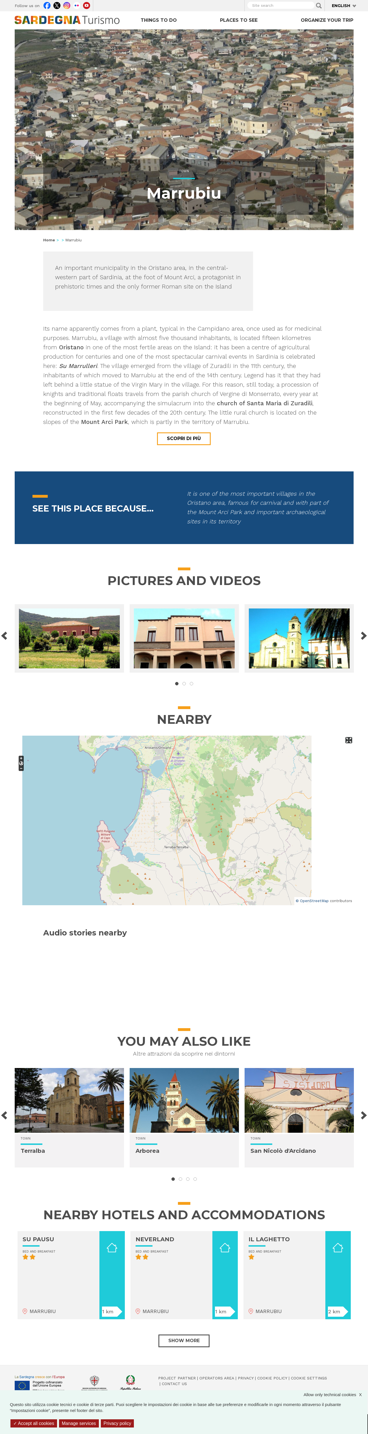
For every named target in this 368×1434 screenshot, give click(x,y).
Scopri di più (184, 438)
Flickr (76, 5)
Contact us (174, 1383)
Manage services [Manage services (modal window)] (79, 1423)
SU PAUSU (38, 1239)
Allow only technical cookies (335, 1395)
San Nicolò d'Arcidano (283, 1150)
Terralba (33, 1150)
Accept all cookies (33, 1423)
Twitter (56, 5)
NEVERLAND (155, 1239)
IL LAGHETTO (269, 1239)
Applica (319, 5)
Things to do (159, 20)
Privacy (246, 1378)
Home (49, 240)
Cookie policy (272, 1378)
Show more (184, 1340)
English (341, 5)
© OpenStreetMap (312, 901)
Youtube (86, 5)
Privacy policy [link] (117, 1423)
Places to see (239, 20)
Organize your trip (327, 20)
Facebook (47, 5)
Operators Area (216, 1378)
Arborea (148, 1150)
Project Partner (177, 1378)
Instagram (66, 5)
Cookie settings (309, 1378)
